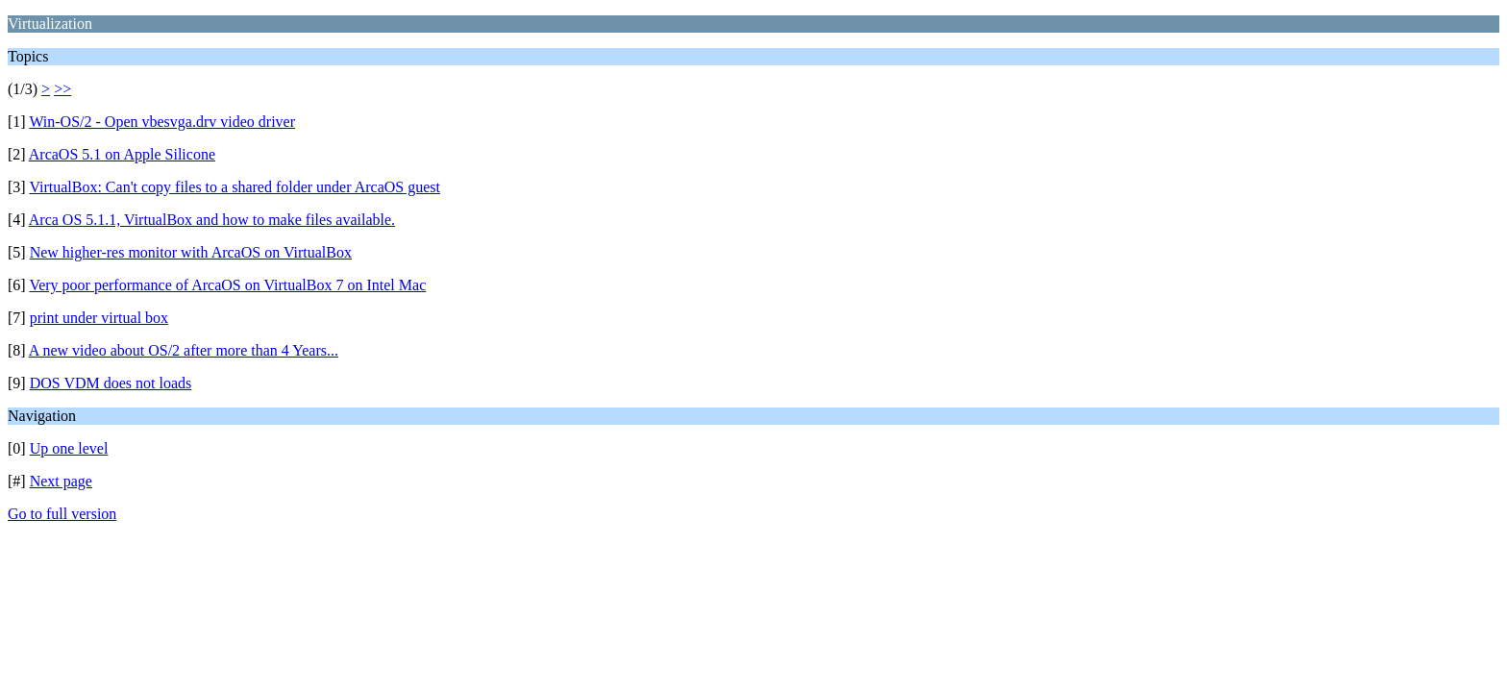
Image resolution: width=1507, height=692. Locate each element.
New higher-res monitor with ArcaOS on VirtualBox (191, 252)
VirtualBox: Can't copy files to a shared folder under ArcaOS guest (234, 187)
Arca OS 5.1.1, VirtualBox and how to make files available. (212, 219)
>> (62, 89)
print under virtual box (99, 317)
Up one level (69, 448)
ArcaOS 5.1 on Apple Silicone (122, 154)
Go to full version (62, 514)
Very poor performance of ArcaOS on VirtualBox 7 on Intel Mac (227, 285)
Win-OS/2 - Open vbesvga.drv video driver (162, 121)
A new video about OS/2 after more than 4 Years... (183, 350)
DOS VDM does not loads (111, 383)
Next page (61, 481)
